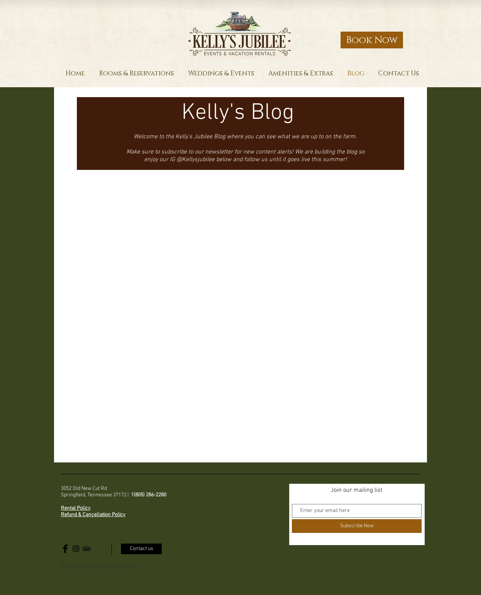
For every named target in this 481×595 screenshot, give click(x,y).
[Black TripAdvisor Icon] (86, 548)
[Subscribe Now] (357, 526)
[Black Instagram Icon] (76, 548)
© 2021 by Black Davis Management (99, 566)
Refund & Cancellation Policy (93, 515)
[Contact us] (141, 549)
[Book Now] (372, 40)
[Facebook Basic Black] (65, 548)
